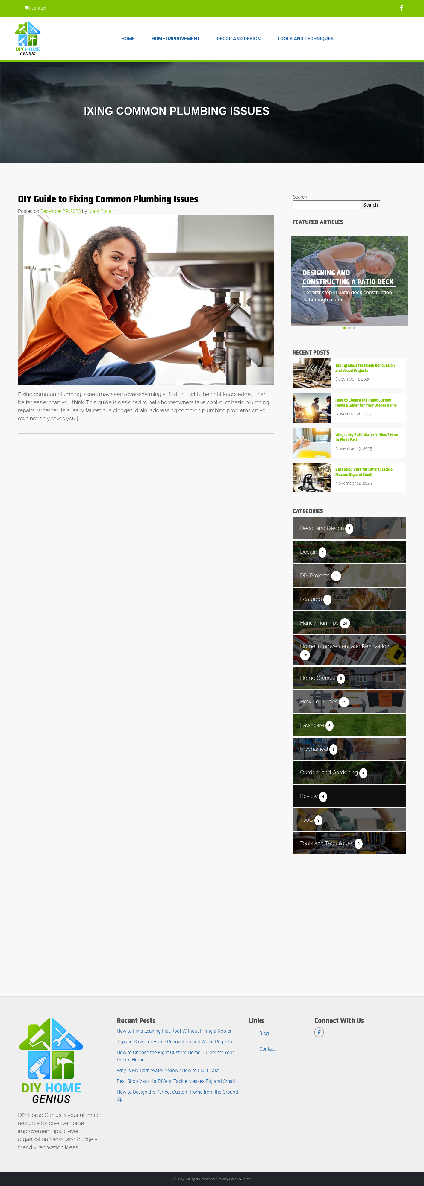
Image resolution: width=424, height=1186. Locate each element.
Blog (264, 1033)
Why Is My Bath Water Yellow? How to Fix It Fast (168, 1070)
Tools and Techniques (305, 38)
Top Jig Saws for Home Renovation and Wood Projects (174, 1041)
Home (128, 38)
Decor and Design (239, 38)
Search (300, 196)
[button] (344, 328)
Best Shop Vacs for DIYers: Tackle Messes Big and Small (176, 1081)
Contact (35, 8)
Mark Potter (100, 211)
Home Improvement (176, 38)
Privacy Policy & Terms (234, 1179)
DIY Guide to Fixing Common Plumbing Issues (108, 199)
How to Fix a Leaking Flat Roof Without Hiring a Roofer (174, 1031)
